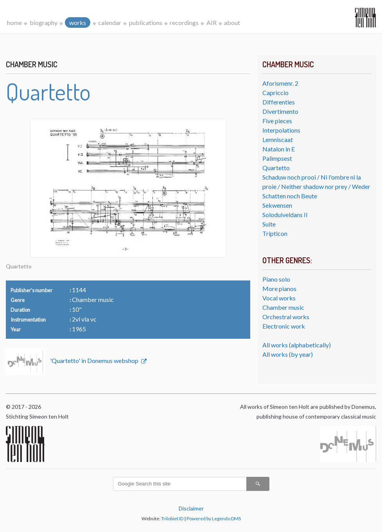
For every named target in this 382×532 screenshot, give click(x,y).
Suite (269, 224)
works (77, 22)
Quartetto (276, 167)
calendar (109, 22)
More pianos (279, 288)
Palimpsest (277, 158)
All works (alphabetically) (296, 345)
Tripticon (274, 233)
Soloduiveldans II (285, 214)
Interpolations (281, 130)
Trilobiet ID (172, 518)
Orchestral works (285, 316)
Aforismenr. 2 (280, 83)
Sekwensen (277, 205)
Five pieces (277, 120)
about (232, 22)
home (14, 22)
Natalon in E (278, 149)
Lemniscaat (277, 139)
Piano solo (276, 279)
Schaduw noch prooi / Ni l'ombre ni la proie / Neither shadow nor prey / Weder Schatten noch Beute (316, 186)
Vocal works (279, 298)
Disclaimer (191, 508)
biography (43, 22)
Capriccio (275, 92)
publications (145, 22)
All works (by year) (287, 354)
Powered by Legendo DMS (214, 518)
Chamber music (283, 307)
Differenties (278, 102)
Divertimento (280, 111)
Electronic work (283, 326)
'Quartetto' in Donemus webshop (95, 360)
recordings (184, 22)
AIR (211, 22)
